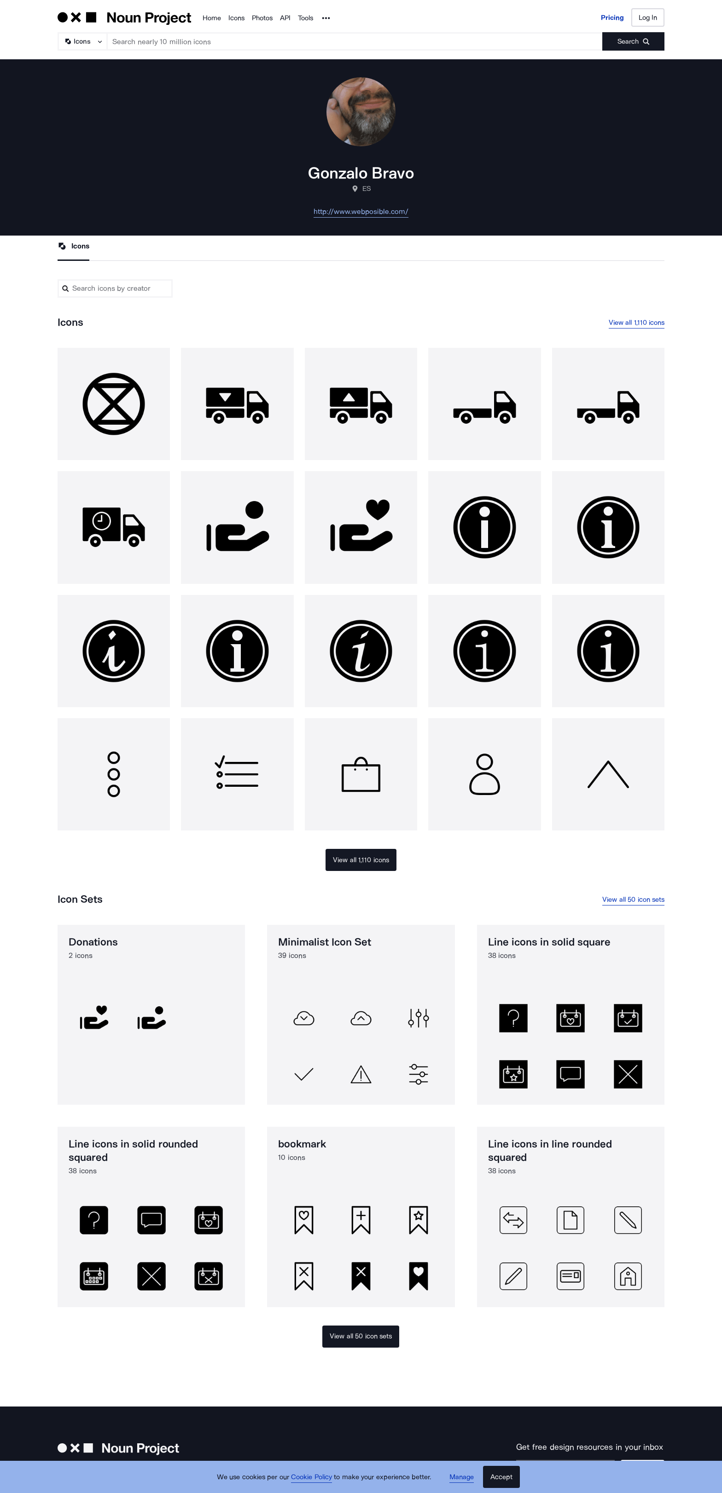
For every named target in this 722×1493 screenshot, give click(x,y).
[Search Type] (82, 41)
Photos (262, 18)
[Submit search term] (633, 41)
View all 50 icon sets (633, 899)
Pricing (612, 17)
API (285, 18)
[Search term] (355, 41)
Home (212, 18)
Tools (305, 18)
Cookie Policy (311, 1477)
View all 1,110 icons (637, 322)
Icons (236, 18)
